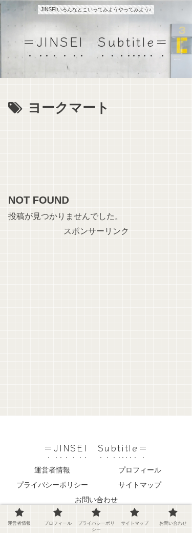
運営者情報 (52, 470)
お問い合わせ (96, 500)
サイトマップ (139, 485)
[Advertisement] (96, 150)
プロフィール (139, 470)
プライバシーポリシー (52, 485)
